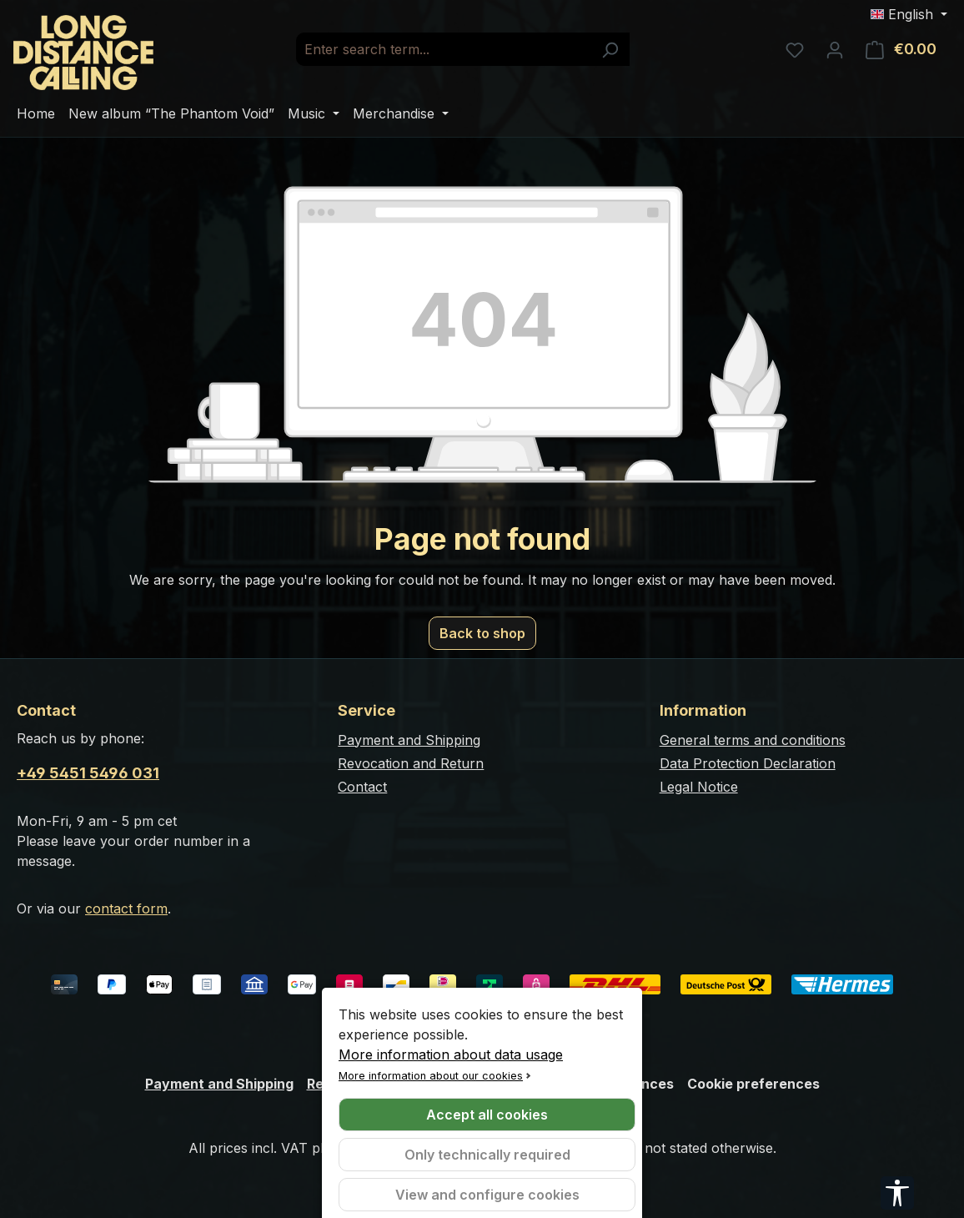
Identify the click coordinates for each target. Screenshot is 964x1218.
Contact (362, 786)
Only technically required (487, 1154)
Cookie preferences (753, 1083)
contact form (126, 908)
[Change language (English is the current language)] (909, 14)
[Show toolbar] (897, 1193)
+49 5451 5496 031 (88, 773)
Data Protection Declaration (748, 763)
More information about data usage (451, 1054)
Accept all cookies (487, 1114)
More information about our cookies (431, 1076)
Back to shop (482, 633)
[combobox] (443, 49)
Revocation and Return (411, 763)
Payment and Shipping (409, 740)
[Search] (610, 49)
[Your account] (835, 49)
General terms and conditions (753, 740)
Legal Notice (699, 786)
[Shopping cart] (901, 49)
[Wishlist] (795, 49)
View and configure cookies (487, 1194)
